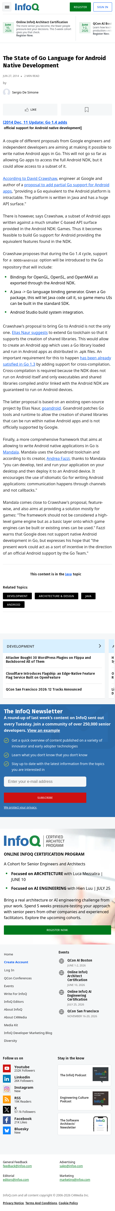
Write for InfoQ (15, 994)
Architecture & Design (56, 596)
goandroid (51, 408)
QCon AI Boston (79, 961)
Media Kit (11, 1025)
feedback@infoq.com (17, 1166)
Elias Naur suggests (30, 332)
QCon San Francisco (83, 1011)
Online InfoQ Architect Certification (77, 976)
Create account (16, 962)
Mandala (11, 452)
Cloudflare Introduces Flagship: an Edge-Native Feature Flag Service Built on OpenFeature (50, 676)
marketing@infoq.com (75, 1180)
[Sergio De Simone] (6, 92)
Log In (9, 970)
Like (34, 109)
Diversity (10, 1040)
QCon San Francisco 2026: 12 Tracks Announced (44, 689)
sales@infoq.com (71, 1166)
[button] (45, 798)
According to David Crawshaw (30, 178)
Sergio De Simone (25, 92)
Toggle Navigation (7, 7)
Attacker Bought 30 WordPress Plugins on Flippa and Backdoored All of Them (48, 660)
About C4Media (15, 1017)
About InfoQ (13, 1009)
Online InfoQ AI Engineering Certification (79, 996)
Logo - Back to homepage (27, 6)
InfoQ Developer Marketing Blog (28, 1033)
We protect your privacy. (20, 807)
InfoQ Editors (14, 1001)
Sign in (102, 7)
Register (80, 7)
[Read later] (86, 109)
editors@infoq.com (16, 1180)
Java (68, 574)
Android (13, 604)
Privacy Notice (13, 1203)
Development (17, 596)
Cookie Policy (68, 1203)
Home (8, 954)
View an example (43, 730)
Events (9, 986)
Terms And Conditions (41, 1203)
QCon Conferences (18, 978)
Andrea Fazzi (58, 458)
